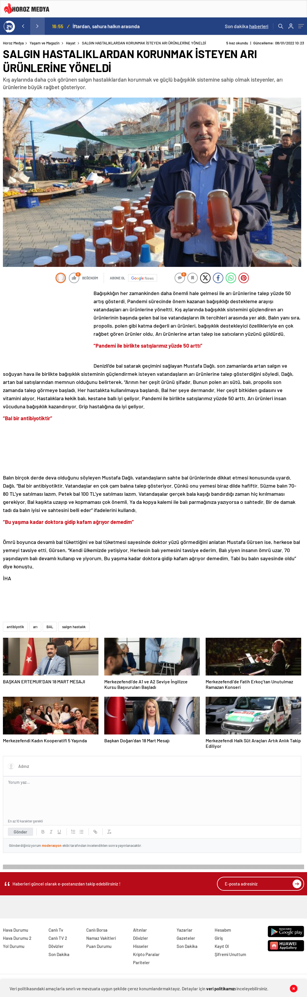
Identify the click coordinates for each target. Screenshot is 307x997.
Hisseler (140, 946)
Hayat (71, 43)
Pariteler (141, 962)
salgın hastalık (74, 626)
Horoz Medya (13, 43)
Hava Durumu (15, 930)
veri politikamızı (221, 988)
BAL (49, 626)
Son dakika (246, 26)
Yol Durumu (13, 946)
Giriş (219, 938)
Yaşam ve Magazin (45, 43)
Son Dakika (59, 954)
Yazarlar (185, 930)
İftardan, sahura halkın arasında (106, 26)
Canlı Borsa (96, 930)
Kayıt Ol (222, 946)
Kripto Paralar (146, 954)
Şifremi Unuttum (230, 954)
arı (35, 626)
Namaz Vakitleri (101, 938)
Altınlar (140, 930)
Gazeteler (186, 938)
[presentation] (23, 26)
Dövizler (56, 946)
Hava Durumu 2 (17, 938)
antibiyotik (15, 626)
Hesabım (223, 930)
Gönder (20, 831)
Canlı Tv (56, 930)
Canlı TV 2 (58, 938)
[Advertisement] (46, 327)
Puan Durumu (99, 946)
